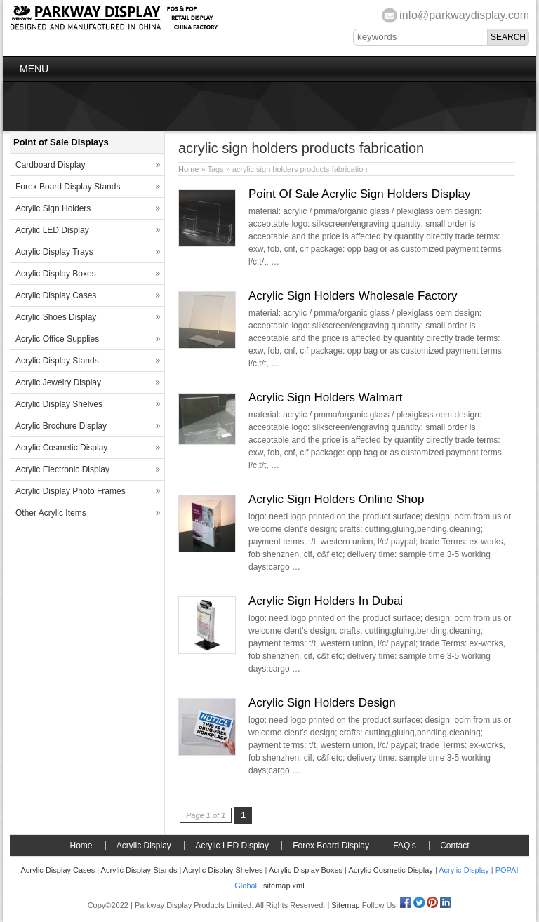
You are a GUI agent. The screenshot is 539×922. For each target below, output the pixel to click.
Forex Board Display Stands (67, 187)
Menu (34, 68)
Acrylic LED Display (52, 230)
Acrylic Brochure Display (61, 426)
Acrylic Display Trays (54, 252)
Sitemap (345, 905)
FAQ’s (404, 845)
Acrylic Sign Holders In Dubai (325, 601)
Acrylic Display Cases (55, 295)
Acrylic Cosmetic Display (61, 448)
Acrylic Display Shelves (58, 404)
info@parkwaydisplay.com (464, 15)
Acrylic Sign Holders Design (322, 702)
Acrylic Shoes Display (55, 317)
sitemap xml (284, 885)
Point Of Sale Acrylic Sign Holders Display (359, 194)
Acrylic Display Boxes (55, 274)
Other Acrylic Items (50, 513)
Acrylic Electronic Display (62, 469)
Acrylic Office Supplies (57, 339)
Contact (454, 845)
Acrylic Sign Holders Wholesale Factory (353, 295)
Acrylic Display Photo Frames (70, 491)
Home (188, 169)
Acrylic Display (144, 845)
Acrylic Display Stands (57, 361)
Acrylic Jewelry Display (58, 382)
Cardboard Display (50, 165)
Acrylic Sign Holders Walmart (325, 397)
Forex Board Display (331, 845)
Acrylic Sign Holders (53, 208)
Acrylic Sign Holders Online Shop (336, 499)
